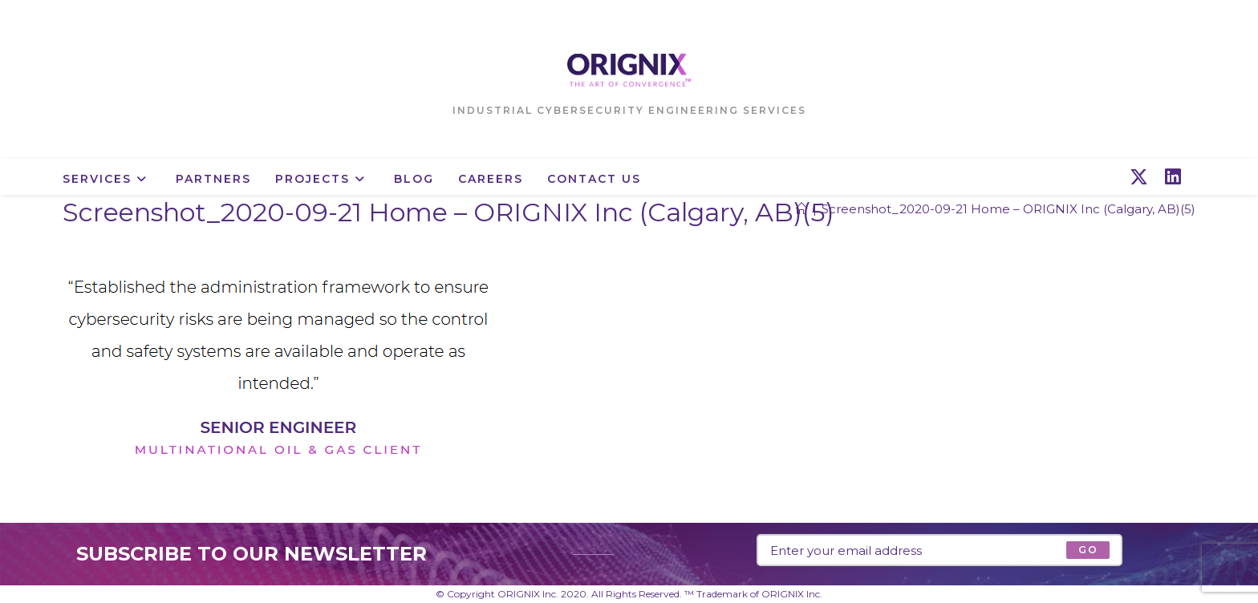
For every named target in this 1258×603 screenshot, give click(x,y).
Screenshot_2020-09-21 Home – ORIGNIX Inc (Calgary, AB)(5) (1008, 209)
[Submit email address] (1087, 550)
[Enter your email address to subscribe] (939, 550)
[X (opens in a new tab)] (1139, 177)
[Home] (802, 209)
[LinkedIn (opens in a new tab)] (1173, 177)
